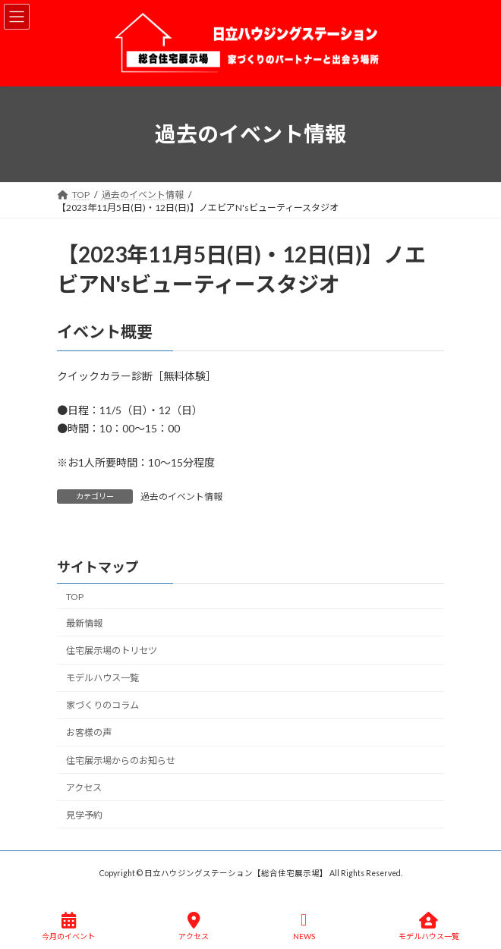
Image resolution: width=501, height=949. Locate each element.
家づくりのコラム (102, 706)
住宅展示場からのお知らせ (120, 760)
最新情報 (84, 623)
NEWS (304, 926)
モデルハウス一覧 (102, 677)
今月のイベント (68, 926)
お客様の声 (89, 733)
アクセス (84, 787)
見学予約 (84, 815)
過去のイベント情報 (181, 496)
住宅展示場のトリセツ (111, 650)
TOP (75, 596)
